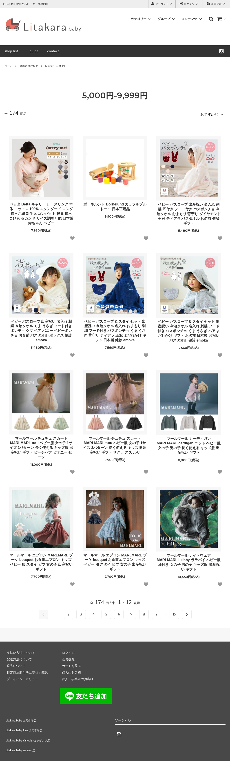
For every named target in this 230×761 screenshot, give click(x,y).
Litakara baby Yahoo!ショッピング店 (30, 730)
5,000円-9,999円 (55, 66)
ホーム (8, 66)
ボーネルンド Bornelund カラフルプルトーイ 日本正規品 (114, 204)
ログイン (189, 4)
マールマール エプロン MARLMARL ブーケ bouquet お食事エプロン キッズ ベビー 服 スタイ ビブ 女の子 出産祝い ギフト (41, 560)
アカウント (162, 4)
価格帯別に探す (29, 66)
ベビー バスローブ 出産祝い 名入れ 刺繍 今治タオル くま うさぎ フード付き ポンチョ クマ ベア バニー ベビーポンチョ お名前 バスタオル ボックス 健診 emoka (41, 329)
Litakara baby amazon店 (21, 736)
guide (36, 51)
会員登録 (216, 4)
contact (53, 51)
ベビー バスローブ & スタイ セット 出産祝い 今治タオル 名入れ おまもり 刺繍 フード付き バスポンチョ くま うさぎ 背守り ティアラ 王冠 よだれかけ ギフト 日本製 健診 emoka (115, 329)
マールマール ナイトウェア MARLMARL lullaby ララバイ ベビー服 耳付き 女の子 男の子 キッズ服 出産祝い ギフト (189, 560)
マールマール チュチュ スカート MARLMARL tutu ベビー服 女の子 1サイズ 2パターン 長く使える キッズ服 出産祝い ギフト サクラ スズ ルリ (115, 443)
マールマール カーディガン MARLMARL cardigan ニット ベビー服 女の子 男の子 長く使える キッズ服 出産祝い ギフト (189, 443)
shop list (11, 51)
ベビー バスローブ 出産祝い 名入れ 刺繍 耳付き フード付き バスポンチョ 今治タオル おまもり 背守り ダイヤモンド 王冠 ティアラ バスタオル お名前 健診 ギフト (189, 212)
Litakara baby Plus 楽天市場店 (25, 723)
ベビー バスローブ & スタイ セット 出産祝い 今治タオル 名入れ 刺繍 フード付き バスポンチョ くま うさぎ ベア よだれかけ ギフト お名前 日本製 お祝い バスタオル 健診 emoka (188, 329)
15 (174, 612)
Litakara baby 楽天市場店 (22, 717)
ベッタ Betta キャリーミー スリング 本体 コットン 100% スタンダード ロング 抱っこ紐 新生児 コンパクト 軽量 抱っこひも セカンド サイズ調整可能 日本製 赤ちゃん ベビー (41, 211)
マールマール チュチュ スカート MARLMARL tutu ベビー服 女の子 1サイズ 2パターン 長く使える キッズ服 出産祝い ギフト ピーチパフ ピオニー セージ (41, 446)
